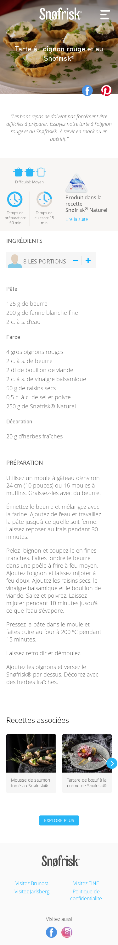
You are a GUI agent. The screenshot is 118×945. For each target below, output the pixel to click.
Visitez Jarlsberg (31, 891)
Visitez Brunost (31, 883)
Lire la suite (76, 219)
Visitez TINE (86, 883)
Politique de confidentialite (86, 895)
